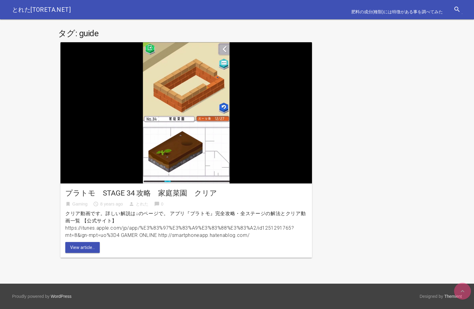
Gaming (79, 204)
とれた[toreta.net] (41, 9)
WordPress (61, 296)
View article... (82, 247)
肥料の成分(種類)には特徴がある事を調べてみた (397, 11)
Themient (453, 296)
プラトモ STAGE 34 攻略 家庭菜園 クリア (141, 193)
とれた (142, 204)
